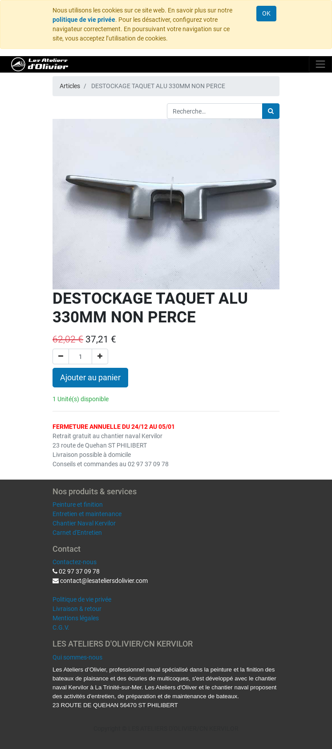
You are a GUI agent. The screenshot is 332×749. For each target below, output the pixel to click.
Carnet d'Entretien (77, 532)
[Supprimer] (61, 356)
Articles (70, 86)
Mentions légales (76, 618)
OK (266, 13)
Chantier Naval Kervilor (84, 523)
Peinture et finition (78, 504)
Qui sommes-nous (77, 657)
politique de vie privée (84, 19)
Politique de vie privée (82, 599)
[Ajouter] (100, 356)
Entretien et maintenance (87, 513)
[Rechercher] (270, 111)
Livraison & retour (77, 608)
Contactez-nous (75, 562)
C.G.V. (61, 627)
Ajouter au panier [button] (90, 377)
